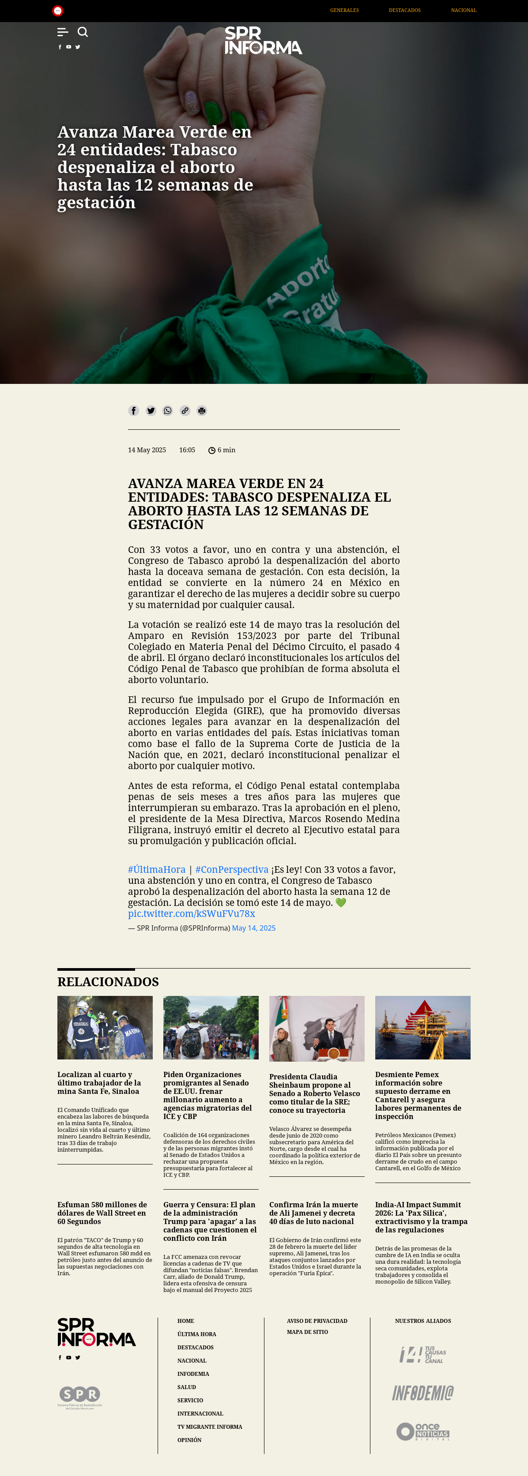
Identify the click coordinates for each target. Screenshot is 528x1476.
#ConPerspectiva (232, 869)
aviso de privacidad (317, 1321)
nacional (192, 1360)
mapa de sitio (307, 1332)
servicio (190, 1400)
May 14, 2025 (254, 928)
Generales (361, 10)
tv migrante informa (209, 1427)
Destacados (421, 10)
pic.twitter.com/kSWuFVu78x (191, 913)
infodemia (193, 1374)
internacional (200, 1413)
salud (186, 1387)
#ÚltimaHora (157, 869)
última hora (196, 1334)
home (185, 1321)
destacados (195, 1347)
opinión (189, 1440)
